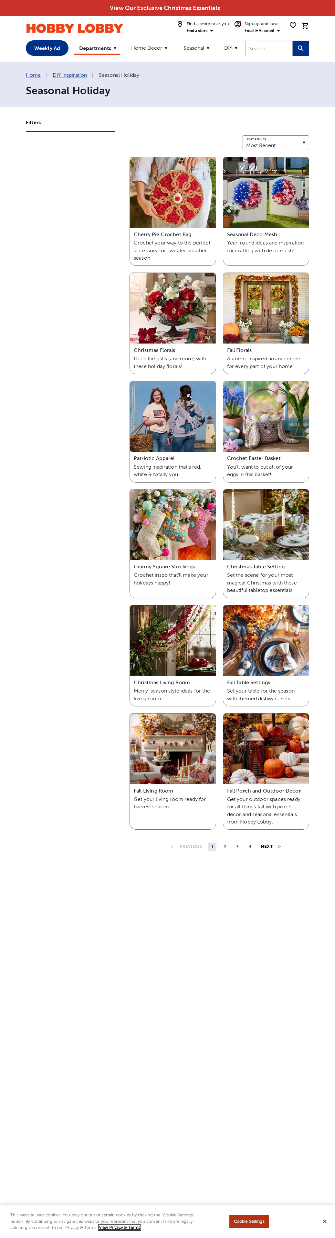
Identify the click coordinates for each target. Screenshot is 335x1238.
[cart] (305, 26)
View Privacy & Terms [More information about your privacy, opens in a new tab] (119, 1230)
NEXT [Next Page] (267, 846)
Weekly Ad (47, 48)
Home (33, 75)
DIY (228, 48)
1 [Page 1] (212, 846)
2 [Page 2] (225, 846)
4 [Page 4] (250, 846)
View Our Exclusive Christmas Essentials (165, 8)
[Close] (325, 1224)
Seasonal (193, 48)
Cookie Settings (249, 1224)
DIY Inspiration (70, 75)
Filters (33, 122)
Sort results (256, 139)
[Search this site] (301, 48)
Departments (95, 48)
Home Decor (146, 48)
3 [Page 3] (237, 846)
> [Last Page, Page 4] (279, 846)
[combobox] (269, 48)
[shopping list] (293, 25)
